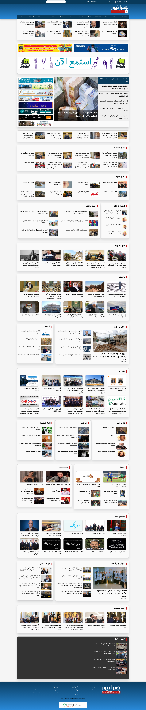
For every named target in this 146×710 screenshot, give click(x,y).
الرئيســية (93, 687)
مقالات (89, 17)
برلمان (106, 17)
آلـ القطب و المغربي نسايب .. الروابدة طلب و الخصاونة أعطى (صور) (30, 628)
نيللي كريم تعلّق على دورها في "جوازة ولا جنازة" (27, 501)
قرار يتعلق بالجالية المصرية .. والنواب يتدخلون (28, 34)
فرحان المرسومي (36, 693)
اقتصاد (81, 17)
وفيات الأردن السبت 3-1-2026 (74, 552)
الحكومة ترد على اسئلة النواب (30, 315)
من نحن (125, 1)
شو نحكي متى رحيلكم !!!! (109, 427)
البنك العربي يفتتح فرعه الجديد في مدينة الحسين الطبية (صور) (73, 391)
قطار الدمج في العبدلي (110, 192)
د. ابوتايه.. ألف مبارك (98, 552)
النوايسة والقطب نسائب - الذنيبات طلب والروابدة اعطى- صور (51, 628)
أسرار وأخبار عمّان (29, 162)
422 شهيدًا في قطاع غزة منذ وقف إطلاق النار (70, 355)
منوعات (21, 17)
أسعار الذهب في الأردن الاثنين (32, 339)
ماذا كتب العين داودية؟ (110, 182)
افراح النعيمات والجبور (76, 533)
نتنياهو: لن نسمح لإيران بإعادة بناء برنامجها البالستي (82, 24)
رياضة (122, 467)
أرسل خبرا (112, 1)
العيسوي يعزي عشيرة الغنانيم (94, 533)
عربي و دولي (72, 17)
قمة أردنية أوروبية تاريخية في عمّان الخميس (74, 221)
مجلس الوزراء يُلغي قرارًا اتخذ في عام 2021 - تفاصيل (109, 156)
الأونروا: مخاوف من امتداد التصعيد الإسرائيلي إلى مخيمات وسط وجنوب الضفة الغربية (110, 357)
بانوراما (122, 371)
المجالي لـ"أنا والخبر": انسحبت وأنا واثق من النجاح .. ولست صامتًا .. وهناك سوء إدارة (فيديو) (29, 586)
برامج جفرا (45, 564)
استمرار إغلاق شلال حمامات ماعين (77, 230)
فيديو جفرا (120, 639)
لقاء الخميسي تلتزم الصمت (34, 484)
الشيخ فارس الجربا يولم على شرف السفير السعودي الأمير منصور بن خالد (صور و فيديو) (95, 265)
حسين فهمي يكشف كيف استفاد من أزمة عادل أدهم (27, 491)
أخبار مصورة (50, 17)
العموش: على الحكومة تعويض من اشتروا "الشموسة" (82, 34)
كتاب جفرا (120, 423)
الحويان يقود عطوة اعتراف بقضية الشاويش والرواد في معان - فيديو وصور (74, 628)
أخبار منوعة (45, 423)
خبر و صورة (98, 17)
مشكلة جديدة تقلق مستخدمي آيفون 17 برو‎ (30, 435)
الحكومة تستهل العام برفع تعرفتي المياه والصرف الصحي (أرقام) (82, 165)
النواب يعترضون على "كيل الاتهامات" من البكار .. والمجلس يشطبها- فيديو (53, 297)
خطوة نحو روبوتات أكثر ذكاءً (33, 451)
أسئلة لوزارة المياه (28, 182)
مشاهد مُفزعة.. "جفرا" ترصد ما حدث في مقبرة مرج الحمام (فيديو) (27, 194)
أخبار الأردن (115, 17)
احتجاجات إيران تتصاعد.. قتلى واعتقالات (67, 427)
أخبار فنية (40, 17)
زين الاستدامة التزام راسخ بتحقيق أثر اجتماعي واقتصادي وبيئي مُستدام (95, 411)
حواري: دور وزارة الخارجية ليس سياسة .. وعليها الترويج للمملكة (109, 136)
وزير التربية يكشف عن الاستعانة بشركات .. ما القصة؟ (55, 156)
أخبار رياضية (30, 17)
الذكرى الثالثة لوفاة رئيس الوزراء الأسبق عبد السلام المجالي (31, 265)
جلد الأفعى (112, 435)
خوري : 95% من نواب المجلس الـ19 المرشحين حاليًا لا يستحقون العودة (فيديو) (31, 593)
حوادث (84, 423)
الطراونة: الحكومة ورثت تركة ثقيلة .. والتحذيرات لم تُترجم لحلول (54, 136)
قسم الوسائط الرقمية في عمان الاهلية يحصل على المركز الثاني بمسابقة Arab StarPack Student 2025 (70, 586)
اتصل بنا (118, 1)
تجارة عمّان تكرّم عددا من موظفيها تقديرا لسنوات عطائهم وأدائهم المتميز (75, 411)
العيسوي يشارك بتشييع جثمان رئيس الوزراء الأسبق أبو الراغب (117, 265)
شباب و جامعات (117, 564)
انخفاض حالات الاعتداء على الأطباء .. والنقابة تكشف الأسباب (110, 165)
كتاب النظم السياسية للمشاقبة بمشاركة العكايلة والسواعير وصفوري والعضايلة (29, 411)
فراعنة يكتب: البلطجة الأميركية (113, 225)
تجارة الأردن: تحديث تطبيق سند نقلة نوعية (29, 355)
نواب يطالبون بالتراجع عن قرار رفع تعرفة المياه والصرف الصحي (81, 156)
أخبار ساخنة (61, 17)
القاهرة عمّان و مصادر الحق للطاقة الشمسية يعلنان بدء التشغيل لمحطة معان (117, 411)
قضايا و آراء (119, 206)
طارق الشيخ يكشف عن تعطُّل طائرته (58, 484)
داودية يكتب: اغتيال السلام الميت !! (112, 218)
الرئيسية (124, 17)
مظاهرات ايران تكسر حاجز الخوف (106, 451)
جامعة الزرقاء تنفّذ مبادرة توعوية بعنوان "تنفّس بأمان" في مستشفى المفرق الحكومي (111, 593)
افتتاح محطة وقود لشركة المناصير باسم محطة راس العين (96, 391)
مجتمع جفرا (119, 516)
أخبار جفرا (120, 177)
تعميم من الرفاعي (83, 192)
